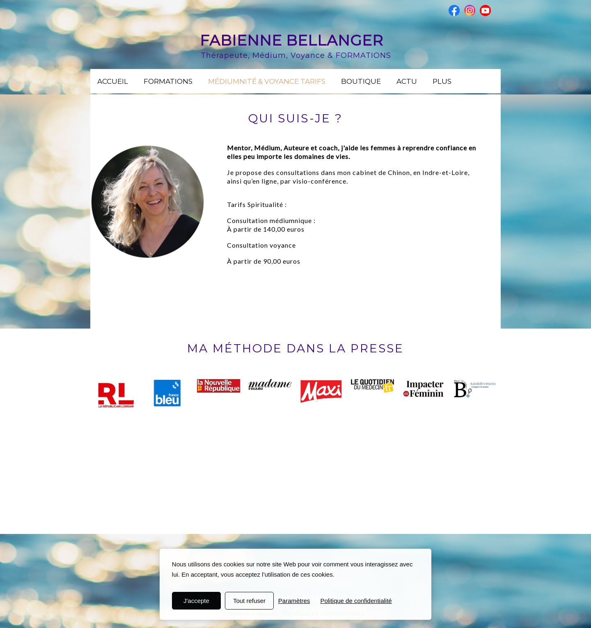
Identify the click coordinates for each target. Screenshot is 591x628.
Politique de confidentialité (356, 600)
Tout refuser (249, 600)
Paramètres (294, 600)
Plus (442, 81)
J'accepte (196, 600)
